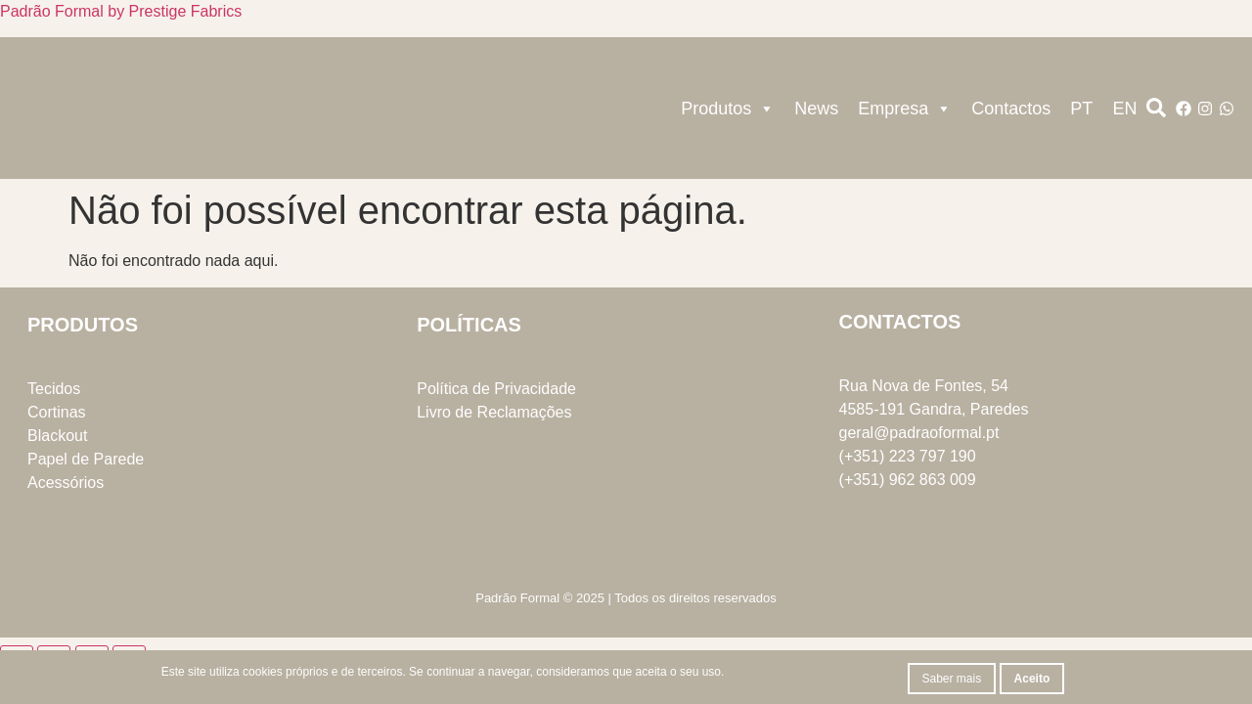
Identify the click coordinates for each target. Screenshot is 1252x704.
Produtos (728, 108)
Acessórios (65, 482)
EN (1124, 108)
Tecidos (53, 388)
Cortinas (56, 412)
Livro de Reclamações (494, 412)
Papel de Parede (85, 459)
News (816, 108)
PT (1081, 108)
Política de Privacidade (496, 388)
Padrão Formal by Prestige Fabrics (121, 11)
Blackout (57, 435)
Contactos (1011, 108)
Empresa (905, 108)
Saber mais (952, 678)
